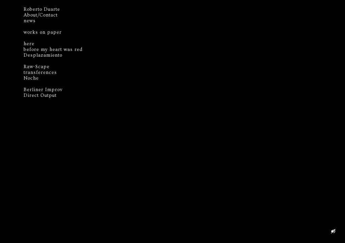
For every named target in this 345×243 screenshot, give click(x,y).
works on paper (43, 32)
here (29, 44)
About (30, 15)
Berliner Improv (43, 89)
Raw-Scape (37, 67)
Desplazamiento (43, 55)
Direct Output (40, 95)
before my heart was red (53, 49)
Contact (48, 15)
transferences (40, 72)
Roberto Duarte (42, 9)
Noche (31, 78)
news (30, 21)
